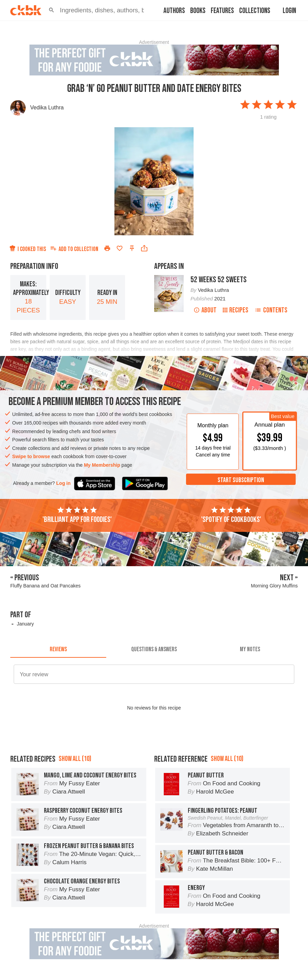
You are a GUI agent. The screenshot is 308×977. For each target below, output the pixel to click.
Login (289, 10)
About (205, 310)
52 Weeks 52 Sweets (218, 280)
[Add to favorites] (119, 248)
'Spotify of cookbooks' (231, 515)
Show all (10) (75, 758)
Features (222, 10)
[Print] (107, 248)
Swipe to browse (31, 456)
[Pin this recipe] (132, 248)
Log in (63, 483)
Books (198, 10)
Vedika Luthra (47, 107)
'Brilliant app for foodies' (77, 515)
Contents (271, 310)
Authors (174, 10)
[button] (51, 10)
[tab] (58, 649)
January (25, 624)
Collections (254, 10)
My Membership (102, 465)
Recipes (235, 310)
